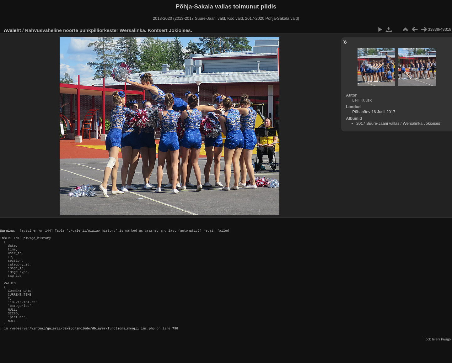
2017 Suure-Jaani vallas (377, 123)
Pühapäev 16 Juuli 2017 (373, 111)
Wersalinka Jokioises (421, 123)
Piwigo (446, 358)
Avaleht (12, 30)
